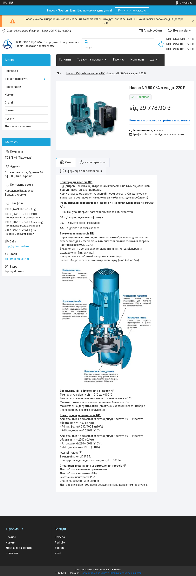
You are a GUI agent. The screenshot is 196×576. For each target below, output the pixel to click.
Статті (9, 102)
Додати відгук (182, 30)
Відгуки (9, 118)
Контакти (137, 59)
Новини (9, 94)
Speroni (59, 547)
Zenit (58, 553)
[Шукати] (86, 42)
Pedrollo (60, 542)
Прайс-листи (13, 86)
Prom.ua (116, 569)
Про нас (119, 59)
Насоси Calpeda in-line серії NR (85, 73)
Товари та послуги (90, 59)
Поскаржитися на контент (95, 573)
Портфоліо (11, 70)
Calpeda (60, 537)
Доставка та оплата (18, 126)
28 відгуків (186, 2)
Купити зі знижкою (132, 10)
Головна (65, 59)
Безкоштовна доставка (148, 130)
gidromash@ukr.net (17, 258)
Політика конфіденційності (126, 573)
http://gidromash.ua (17, 246)
